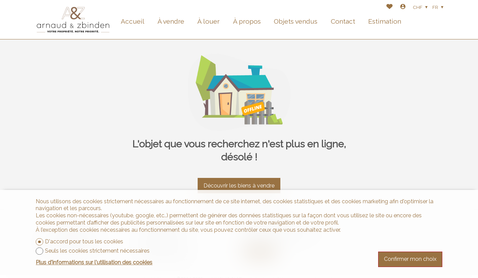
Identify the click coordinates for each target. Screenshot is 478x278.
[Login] (403, 7)
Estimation (384, 21)
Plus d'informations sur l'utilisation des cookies (94, 262)
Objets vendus (295, 21)
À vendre (171, 21)
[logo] (73, 20)
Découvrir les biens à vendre (239, 185)
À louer (208, 21)
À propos (247, 21)
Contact (343, 21)
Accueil (132, 21)
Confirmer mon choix (410, 259)
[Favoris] (389, 7)
